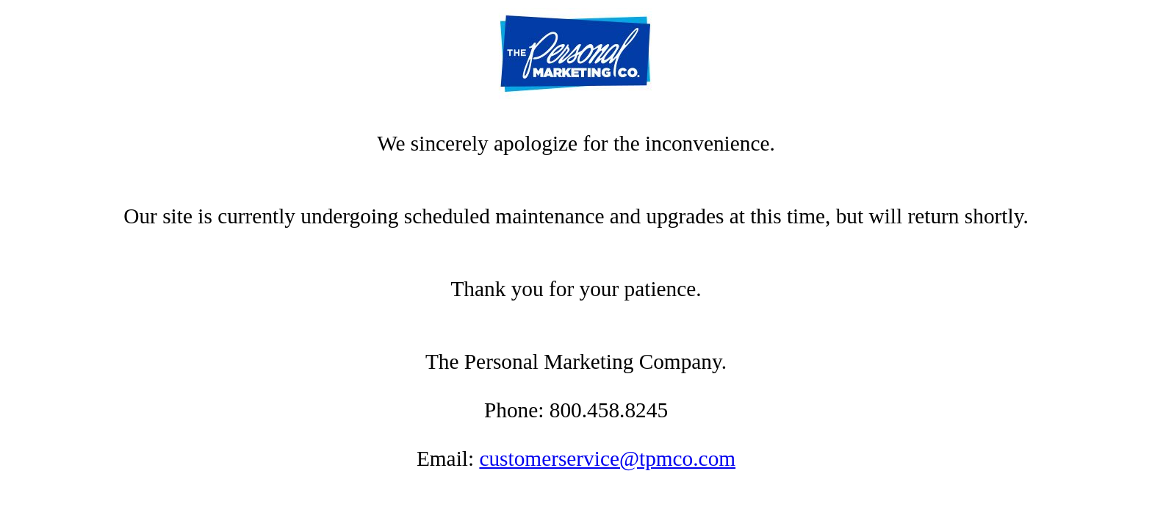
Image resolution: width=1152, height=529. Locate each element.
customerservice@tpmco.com (607, 458)
